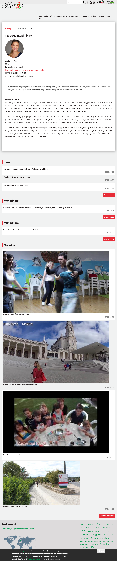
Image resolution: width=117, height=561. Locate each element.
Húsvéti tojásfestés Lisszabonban (16, 177)
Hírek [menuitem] (47, 16)
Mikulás (110, 541)
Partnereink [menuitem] (85, 16)
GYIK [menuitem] (40, 19)
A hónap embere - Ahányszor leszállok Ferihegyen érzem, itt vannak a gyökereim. (37, 208)
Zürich (82, 524)
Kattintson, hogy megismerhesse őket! (18, 529)
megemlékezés (86, 527)
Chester (97, 527)
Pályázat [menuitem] (41, 16)
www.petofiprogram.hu (21, 551)
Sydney (109, 524)
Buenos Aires (98, 544)
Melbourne (95, 537)
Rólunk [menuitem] (53, 16)
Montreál (84, 534)
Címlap (8, 29)
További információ (51, 559)
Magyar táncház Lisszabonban (16, 314)
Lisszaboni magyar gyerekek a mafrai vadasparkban (25, 169)
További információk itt (34, 559)
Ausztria (101, 534)
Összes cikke (109, 195)
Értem (101, 551)
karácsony (85, 544)
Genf (108, 544)
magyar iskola (94, 531)
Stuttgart (106, 538)
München (84, 547)
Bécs (83, 531)
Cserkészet (90, 524)
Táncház (84, 537)
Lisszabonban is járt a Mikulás (15, 185)
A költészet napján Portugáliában (17, 455)
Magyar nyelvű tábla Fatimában (16, 506)
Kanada (100, 524)
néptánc (105, 531)
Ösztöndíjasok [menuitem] (74, 16)
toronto (109, 534)
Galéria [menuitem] (93, 16)
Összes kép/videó (107, 516)
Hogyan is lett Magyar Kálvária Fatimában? (21, 384)
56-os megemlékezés (89, 541)
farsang (93, 534)
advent (102, 541)
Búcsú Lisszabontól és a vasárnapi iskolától (21, 230)
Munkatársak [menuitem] (61, 16)
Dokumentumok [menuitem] (103, 16)
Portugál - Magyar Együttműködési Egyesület (24, 70)
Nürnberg (106, 527)
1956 (92, 547)
